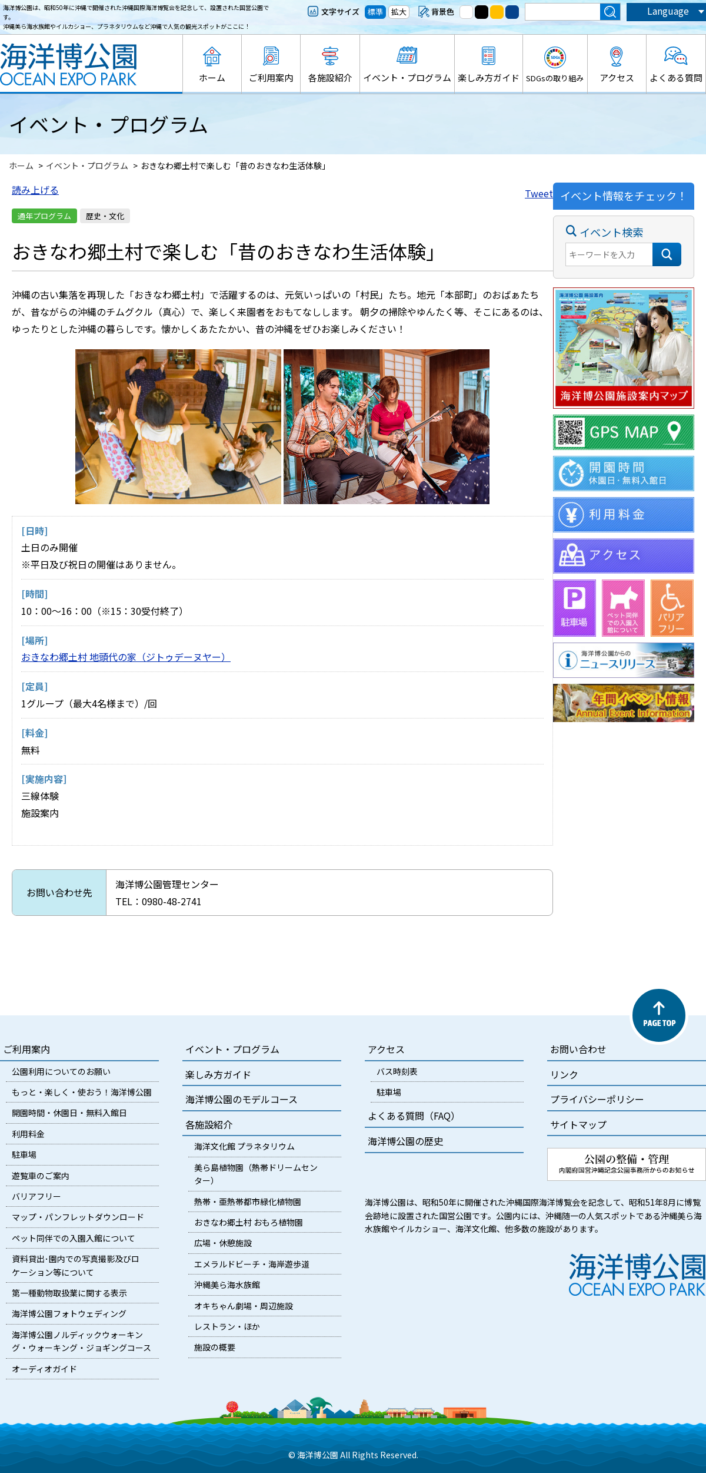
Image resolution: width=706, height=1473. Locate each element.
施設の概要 (214, 1347)
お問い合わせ (578, 1049)
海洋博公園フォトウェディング (69, 1313)
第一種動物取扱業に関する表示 (69, 1293)
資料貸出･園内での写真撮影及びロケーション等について (75, 1265)
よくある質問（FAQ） (414, 1115)
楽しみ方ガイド (488, 77)
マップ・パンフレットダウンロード (78, 1217)
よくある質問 (676, 77)
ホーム (212, 77)
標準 (375, 11)
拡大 (399, 11)
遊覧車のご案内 (40, 1175)
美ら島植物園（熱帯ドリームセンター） (256, 1173)
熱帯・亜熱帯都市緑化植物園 (247, 1201)
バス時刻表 (397, 1071)
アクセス (617, 77)
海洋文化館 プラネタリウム (244, 1146)
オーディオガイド (44, 1369)
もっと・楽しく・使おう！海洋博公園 (82, 1092)
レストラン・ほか (227, 1326)
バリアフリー (36, 1196)
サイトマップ (578, 1124)
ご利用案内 (271, 77)
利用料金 (28, 1134)
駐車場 (24, 1154)
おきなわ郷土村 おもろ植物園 (248, 1222)
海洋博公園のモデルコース (241, 1099)
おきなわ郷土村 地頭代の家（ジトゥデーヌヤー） (126, 657)
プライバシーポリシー (597, 1099)
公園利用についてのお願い (61, 1071)
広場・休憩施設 (223, 1243)
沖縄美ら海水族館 (227, 1284)
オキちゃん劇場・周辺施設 (243, 1306)
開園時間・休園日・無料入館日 (69, 1112)
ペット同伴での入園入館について (73, 1238)
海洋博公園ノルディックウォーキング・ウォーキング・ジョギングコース (81, 1341)
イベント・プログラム (407, 77)
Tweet (539, 193)
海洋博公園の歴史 (405, 1141)
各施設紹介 (330, 77)
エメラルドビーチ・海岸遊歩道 (251, 1264)
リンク (564, 1074)
